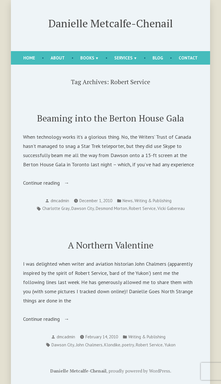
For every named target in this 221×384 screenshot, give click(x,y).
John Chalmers (89, 345)
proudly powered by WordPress (139, 371)
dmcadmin (60, 200)
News (128, 200)
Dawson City (82, 208)
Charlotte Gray (56, 208)
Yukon (170, 345)
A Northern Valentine (110, 245)
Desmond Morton (111, 208)
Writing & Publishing (153, 200)
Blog (158, 58)
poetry (128, 345)
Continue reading (52, 183)
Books (87, 58)
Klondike (112, 345)
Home (29, 58)
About (58, 58)
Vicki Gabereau (171, 208)
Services (123, 58)
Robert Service (142, 208)
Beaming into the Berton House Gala (110, 118)
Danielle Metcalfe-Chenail (110, 23)
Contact (188, 58)
